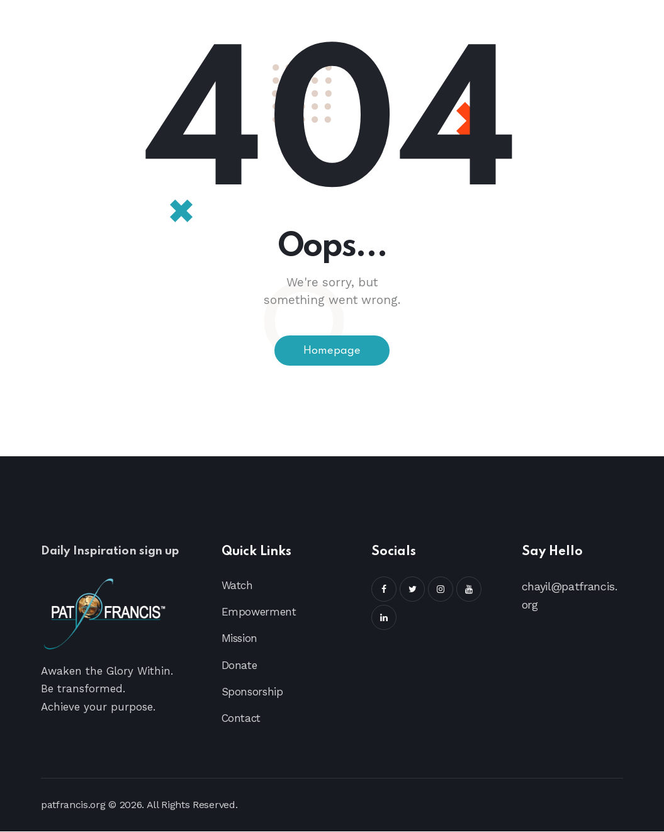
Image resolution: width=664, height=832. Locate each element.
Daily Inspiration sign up (116, 552)
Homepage (332, 351)
